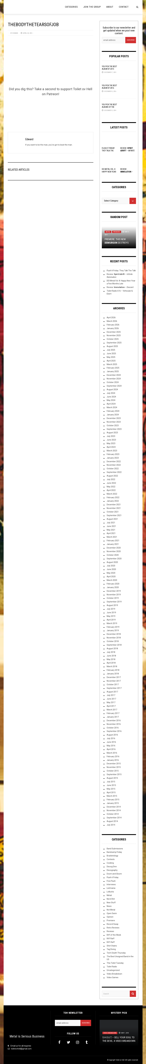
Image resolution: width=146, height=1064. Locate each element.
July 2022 (111, 479)
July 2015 (111, 782)
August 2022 (112, 476)
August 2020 (112, 562)
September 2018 (114, 645)
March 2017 (112, 710)
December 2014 (114, 807)
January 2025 (113, 371)
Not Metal (111, 910)
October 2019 (113, 598)
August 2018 (112, 648)
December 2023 (114, 418)
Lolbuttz (110, 892)
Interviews (111, 884)
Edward (15, 33)
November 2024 (114, 379)
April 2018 (111, 663)
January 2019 (113, 630)
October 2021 (113, 512)
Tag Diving (111, 949)
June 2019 (111, 612)
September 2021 (114, 515)
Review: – (127, 150)
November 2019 (114, 594)
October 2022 (113, 468)
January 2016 (113, 760)
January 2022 (113, 501)
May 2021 (111, 530)
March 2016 (112, 753)
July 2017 (111, 695)
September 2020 (114, 558)
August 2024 (112, 389)
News (109, 906)
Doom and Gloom (114, 874)
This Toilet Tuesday (115, 963)
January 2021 (113, 544)
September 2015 (114, 774)
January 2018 (113, 674)
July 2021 (111, 523)
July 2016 (111, 738)
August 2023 (112, 432)
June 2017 (111, 699)
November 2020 (114, 551)
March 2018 (112, 666)
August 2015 (112, 778)
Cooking (110, 863)
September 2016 (114, 731)
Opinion (110, 917)
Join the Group (92, 7)
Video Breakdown (114, 974)
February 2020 (113, 584)
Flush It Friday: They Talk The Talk (108, 150)
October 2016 (113, 728)
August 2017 (112, 692)
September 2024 (114, 386)
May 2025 (111, 357)
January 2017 (113, 717)
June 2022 (111, 483)
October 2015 (113, 771)
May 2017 (111, 702)
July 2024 (111, 393)
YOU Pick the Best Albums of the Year (109, 107)
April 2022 (111, 490)
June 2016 (111, 742)
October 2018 (113, 641)
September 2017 (114, 688)
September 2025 (114, 343)
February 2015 (113, 799)
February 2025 (113, 368)
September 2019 (114, 602)
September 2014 (114, 818)
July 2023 (111, 436)
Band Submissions (115, 849)
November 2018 (114, 638)
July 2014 (111, 825)
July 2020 (111, 566)
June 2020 (111, 569)
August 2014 (112, 821)
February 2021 (113, 540)
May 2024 (111, 400)
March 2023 (112, 451)
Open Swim (112, 913)
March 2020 (112, 580)
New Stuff (111, 902)
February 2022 (113, 497)
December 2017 (114, 677)
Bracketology (112, 856)
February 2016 (113, 756)
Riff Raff (110, 938)
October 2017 (113, 684)
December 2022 (114, 461)
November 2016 (114, 724)
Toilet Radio (112, 966)
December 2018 (114, 634)
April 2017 (111, 706)
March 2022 (112, 494)
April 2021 (111, 533)
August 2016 (112, 735)
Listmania (111, 888)
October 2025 (113, 339)
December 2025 (114, 332)
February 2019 (113, 627)
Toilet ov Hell (120, 1060)
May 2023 (111, 443)
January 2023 (113, 458)
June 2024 (111, 397)
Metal (108, 232)
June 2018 (111, 656)
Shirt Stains (112, 946)
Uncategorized (113, 970)
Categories (71, 7)
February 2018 (113, 670)
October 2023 (113, 425)
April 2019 (111, 620)
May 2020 (111, 573)
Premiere (116, 232)
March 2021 (112, 537)
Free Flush (111, 881)
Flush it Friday (112, 877)
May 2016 (111, 746)
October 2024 (113, 382)
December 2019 (114, 591)
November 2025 (114, 335)
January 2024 (113, 415)
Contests (111, 859)
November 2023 (114, 422)
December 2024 (114, 375)
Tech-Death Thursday (116, 953)
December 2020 (114, 548)
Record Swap (112, 924)
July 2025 (111, 350)
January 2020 (113, 587)
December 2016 (114, 720)
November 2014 (114, 810)
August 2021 (112, 519)
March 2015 (112, 796)
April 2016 (111, 749)
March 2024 (112, 407)
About (109, 7)
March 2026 (112, 321)
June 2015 (111, 785)
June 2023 (111, 440)
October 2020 (113, 555)
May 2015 (111, 789)
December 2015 (114, 763)
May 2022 (111, 487)
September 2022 (114, 472)
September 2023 (114, 429)
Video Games (112, 977)
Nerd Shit (111, 899)
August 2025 (112, 346)
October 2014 (113, 814)
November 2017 (114, 681)
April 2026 (111, 317)
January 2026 (113, 328)
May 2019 (111, 616)
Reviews (110, 931)
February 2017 (113, 713)
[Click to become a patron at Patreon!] (50, 109)
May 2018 (111, 659)
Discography (112, 870)
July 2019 (111, 609)
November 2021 (114, 508)
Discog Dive (112, 866)
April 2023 (111, 447)
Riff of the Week (114, 935)
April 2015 (111, 792)
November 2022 (114, 465)
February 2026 (113, 325)
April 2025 (111, 361)
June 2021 (111, 526)
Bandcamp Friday (114, 852)
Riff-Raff (111, 942)
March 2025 (112, 364)
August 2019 (112, 605)
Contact (124, 7)
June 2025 (111, 353)
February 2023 (113, 454)
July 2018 (111, 652)
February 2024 (113, 411)
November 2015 (114, 767)
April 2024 (111, 404)
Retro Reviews (113, 928)
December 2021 (114, 504)
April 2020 (111, 576)
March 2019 (112, 623)
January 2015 (113, 803)
